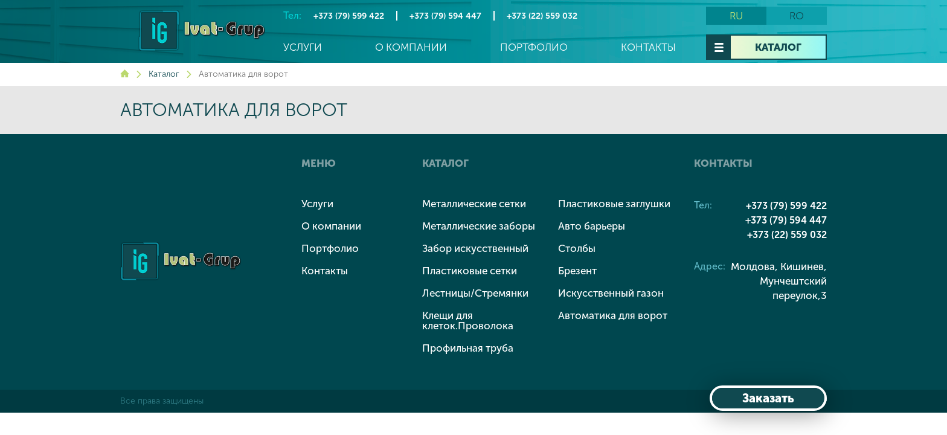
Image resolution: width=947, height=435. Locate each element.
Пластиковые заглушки (614, 204)
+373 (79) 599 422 (348, 16)
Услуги (302, 47)
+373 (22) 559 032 (542, 16)
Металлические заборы (478, 226)
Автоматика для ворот (612, 315)
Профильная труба (467, 348)
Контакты (648, 47)
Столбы (576, 248)
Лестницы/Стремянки (475, 293)
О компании (411, 47)
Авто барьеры (591, 226)
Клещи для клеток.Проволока (467, 320)
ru (736, 16)
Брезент (577, 271)
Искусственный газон (611, 293)
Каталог (778, 47)
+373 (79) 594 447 (445, 16)
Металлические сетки (474, 204)
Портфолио (534, 47)
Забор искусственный (475, 248)
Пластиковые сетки (469, 271)
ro (796, 16)
